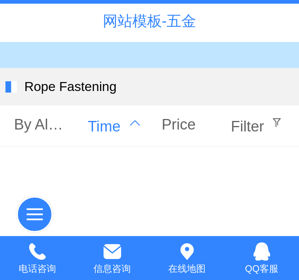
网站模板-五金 (150, 20)
